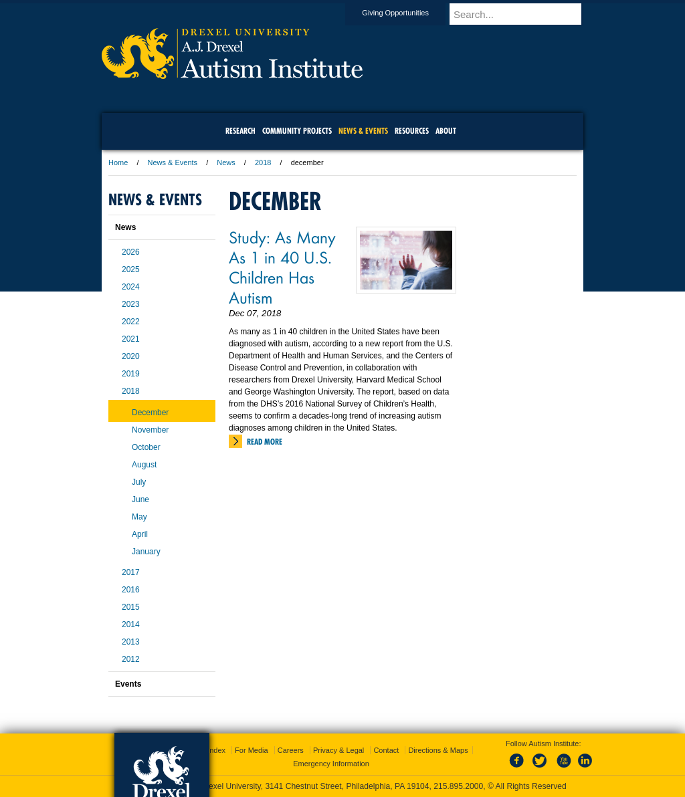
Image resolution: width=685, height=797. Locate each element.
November (150, 430)
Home (118, 162)
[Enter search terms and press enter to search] (522, 14)
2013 (131, 642)
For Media (251, 750)
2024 (131, 287)
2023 (131, 304)
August (144, 464)
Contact (386, 750)
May (139, 517)
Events (128, 684)
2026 (131, 252)
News (226, 162)
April (140, 534)
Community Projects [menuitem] (297, 131)
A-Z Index (209, 750)
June (140, 499)
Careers (291, 750)
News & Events (173, 162)
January (146, 551)
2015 (131, 607)
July (139, 482)
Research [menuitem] (240, 131)
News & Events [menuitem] (363, 131)
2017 (131, 572)
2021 (131, 339)
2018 (263, 162)
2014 (131, 624)
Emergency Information (331, 764)
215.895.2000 (458, 786)
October (146, 447)
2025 (131, 269)
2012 (131, 659)
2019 (131, 373)
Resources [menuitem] (412, 131)
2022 (131, 321)
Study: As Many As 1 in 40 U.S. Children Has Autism (282, 266)
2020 (131, 356)
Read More (264, 442)
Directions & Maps (438, 750)
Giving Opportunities (408, 13)
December (150, 412)
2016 (131, 589)
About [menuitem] (445, 131)
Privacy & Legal (338, 750)
